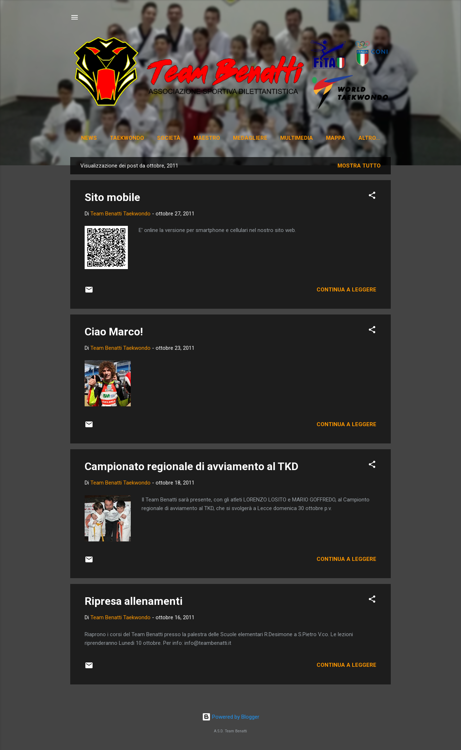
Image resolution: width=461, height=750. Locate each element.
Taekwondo (129, 138)
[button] (372, 198)
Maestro (209, 138)
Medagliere (253, 138)
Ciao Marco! (114, 333)
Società (171, 138)
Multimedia (299, 138)
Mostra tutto (359, 167)
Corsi (369, 138)
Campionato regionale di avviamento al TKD (192, 467)
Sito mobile (112, 198)
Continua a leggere (346, 291)
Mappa (338, 138)
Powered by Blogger (230, 717)
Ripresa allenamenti (134, 602)
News (91, 138)
